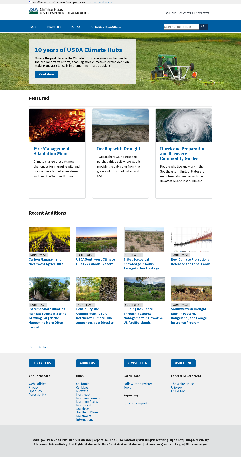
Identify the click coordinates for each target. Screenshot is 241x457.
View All (34, 327)
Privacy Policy (58, 444)
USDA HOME (183, 363)
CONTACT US (42, 363)
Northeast (38, 305)
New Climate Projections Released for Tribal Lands (190, 261)
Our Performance (80, 440)
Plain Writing (160, 440)
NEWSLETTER (137, 363)
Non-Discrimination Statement (122, 444)
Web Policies (37, 384)
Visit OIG (144, 440)
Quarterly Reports (136, 403)
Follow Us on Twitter (138, 384)
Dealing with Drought (118, 148)
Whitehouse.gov (196, 444)
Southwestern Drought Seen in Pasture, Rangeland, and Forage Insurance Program (189, 316)
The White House (183, 384)
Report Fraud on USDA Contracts (115, 440)
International (85, 419)
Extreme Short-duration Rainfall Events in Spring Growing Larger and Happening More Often (47, 316)
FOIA (188, 440)
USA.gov (176, 387)
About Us (171, 13)
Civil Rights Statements (85, 444)
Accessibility (37, 394)
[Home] (60, 12)
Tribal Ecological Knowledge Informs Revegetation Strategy (141, 263)
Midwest (82, 391)
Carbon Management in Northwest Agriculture (46, 261)
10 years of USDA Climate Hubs (78, 50)
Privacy (34, 387)
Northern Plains (87, 401)
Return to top (38, 347)
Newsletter (202, 13)
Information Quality (158, 444)
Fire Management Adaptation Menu (52, 151)
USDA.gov (178, 391)
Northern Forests (88, 398)
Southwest (86, 255)
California (82, 384)
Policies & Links (57, 440)
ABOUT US (87, 363)
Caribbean (83, 387)
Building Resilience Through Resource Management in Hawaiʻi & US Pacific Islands (143, 316)
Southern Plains (87, 412)
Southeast (83, 409)
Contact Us (186, 13)
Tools (127, 387)
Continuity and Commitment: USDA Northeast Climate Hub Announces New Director (95, 316)
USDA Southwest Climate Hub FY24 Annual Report (95, 261)
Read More (46, 74)
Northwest (38, 255)
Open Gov (35, 391)
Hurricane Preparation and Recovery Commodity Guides (183, 153)
